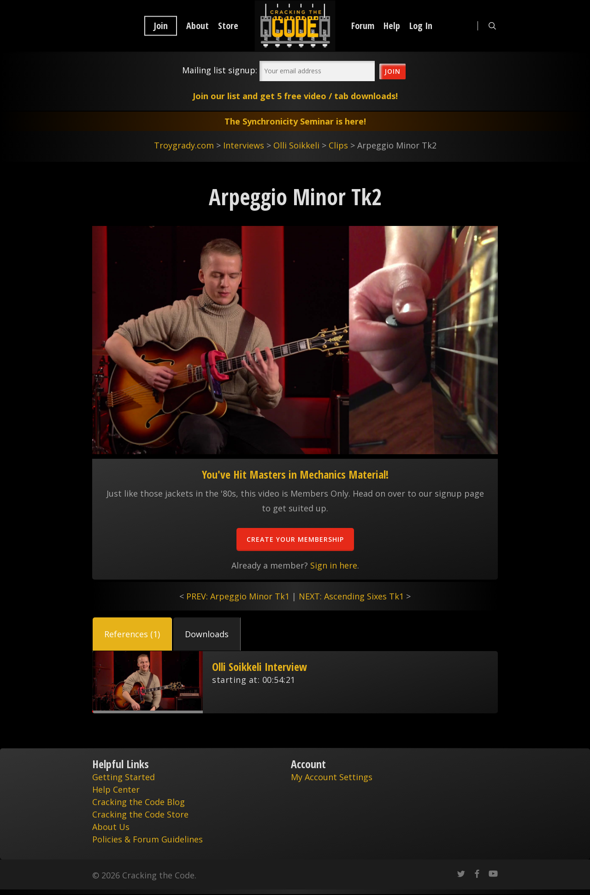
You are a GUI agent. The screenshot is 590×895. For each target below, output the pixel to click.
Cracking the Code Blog (138, 801)
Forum (362, 25)
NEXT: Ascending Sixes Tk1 (351, 596)
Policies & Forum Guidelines (147, 839)
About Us (111, 826)
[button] (132, 634)
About (197, 25)
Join (160, 25)
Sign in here (333, 565)
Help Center (116, 789)
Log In (420, 25)
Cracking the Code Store (140, 814)
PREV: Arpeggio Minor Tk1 (237, 596)
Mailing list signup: (219, 70)
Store (228, 25)
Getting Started (123, 776)
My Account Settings (331, 776)
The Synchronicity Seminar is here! (295, 121)
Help (392, 25)
